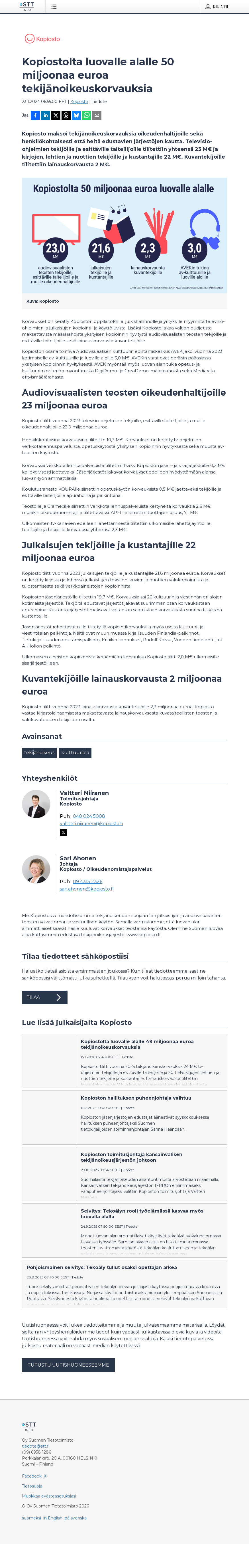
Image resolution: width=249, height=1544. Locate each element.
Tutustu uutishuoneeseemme (68, 1365)
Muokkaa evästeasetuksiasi (49, 1496)
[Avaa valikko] (55, 6)
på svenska (76, 1518)
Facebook (32, 1476)
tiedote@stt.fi (36, 1446)
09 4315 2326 (87, 881)
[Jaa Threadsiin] (66, 116)
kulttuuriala (75, 752)
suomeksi (31, 1518)
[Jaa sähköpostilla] (96, 116)
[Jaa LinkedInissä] (45, 116)
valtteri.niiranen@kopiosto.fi (91, 823)
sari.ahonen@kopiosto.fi (87, 889)
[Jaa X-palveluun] (55, 116)
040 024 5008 (89, 816)
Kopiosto (79, 101)
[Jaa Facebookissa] (35, 116)
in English (52, 1518)
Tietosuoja (32, 1486)
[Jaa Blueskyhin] (76, 116)
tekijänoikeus (39, 752)
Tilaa (44, 997)
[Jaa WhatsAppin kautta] (86, 116)
